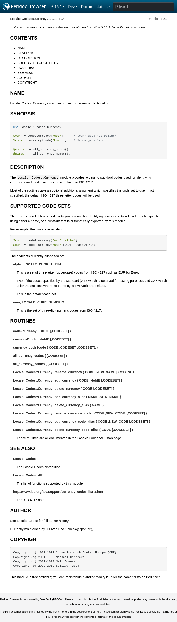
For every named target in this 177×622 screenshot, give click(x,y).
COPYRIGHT (27, 82)
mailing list (167, 611)
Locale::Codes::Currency (28, 19)
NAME (22, 48)
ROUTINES (25, 67)
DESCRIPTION (28, 58)
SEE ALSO (25, 73)
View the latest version (128, 27)
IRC (48, 616)
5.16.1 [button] (56, 6)
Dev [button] (71, 6)
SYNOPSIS (25, 53)
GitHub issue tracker (108, 599)
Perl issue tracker (145, 611)
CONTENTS (23, 38)
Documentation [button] (94, 6)
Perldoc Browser (24, 6)
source (52, 19)
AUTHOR (24, 78)
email (127, 599)
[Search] (143, 6)
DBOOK (58, 599)
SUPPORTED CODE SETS (37, 63)
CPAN (60, 19)
